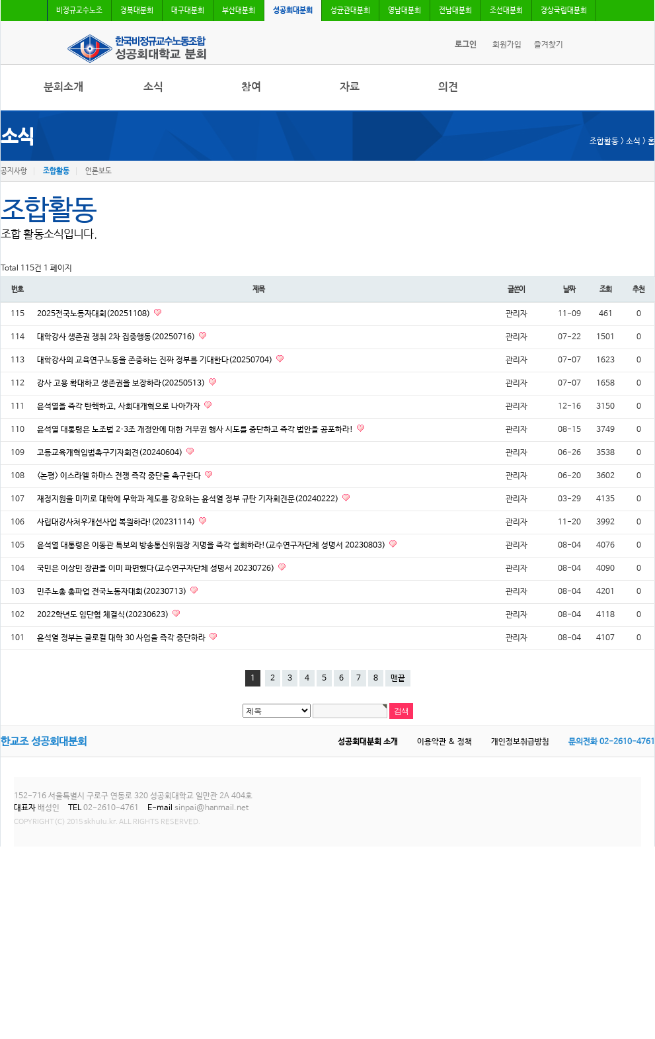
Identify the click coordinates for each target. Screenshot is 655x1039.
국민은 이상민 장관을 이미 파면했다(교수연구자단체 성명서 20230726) (156, 568)
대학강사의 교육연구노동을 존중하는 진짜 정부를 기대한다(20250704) (155, 360)
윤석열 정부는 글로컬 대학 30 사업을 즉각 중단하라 (122, 638)
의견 (448, 87)
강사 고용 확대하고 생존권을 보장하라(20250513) (122, 383)
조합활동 (56, 171)
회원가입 (506, 45)
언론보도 (98, 171)
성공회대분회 (293, 11)
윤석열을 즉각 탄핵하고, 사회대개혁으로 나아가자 (119, 406)
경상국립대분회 (564, 11)
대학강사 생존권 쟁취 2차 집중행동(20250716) (117, 337)
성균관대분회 (350, 11)
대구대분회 (187, 11)
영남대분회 (404, 11)
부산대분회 (238, 11)
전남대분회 (455, 11)
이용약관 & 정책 (444, 742)
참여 (251, 87)
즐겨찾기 (548, 45)
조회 (605, 289)
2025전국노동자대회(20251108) (94, 314)
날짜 (569, 289)
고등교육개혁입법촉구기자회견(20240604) (110, 453)
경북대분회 (136, 11)
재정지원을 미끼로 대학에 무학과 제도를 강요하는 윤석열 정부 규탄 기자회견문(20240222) (188, 499)
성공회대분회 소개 (368, 742)
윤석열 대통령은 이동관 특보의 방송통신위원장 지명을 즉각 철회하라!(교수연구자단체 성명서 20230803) (212, 545)
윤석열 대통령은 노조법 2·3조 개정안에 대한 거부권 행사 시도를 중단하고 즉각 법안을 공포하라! (196, 430)
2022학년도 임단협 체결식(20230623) (104, 615)
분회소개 (63, 87)
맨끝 (398, 678)
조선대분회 (506, 11)
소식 (153, 87)
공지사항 (14, 171)
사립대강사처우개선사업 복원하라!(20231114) (117, 522)
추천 (638, 289)
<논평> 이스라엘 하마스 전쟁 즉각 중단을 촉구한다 (120, 476)
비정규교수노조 (79, 11)
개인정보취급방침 (520, 742)
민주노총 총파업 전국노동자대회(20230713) (112, 592)
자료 (350, 87)
